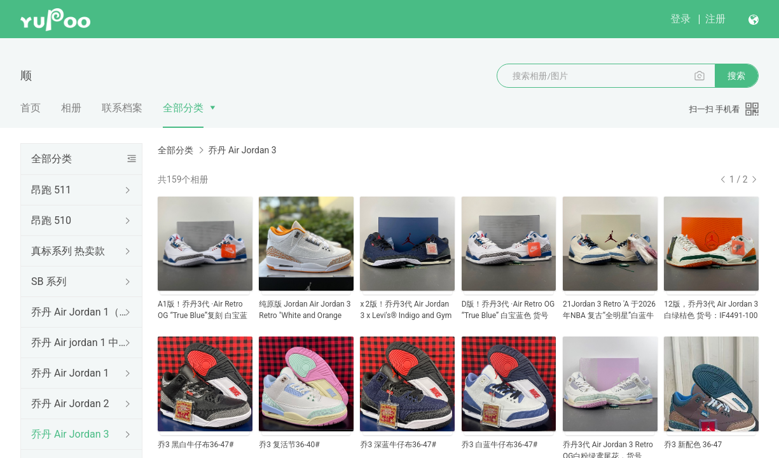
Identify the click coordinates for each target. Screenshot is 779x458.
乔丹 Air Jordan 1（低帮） (79, 312)
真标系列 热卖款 (68, 251)
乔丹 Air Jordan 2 (70, 404)
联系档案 (122, 108)
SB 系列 (48, 281)
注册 (715, 19)
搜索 (736, 76)
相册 (71, 108)
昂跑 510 (51, 220)
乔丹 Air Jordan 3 (70, 434)
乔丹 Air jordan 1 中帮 (79, 343)
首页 (30, 108)
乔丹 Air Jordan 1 (70, 373)
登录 (680, 19)
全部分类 (183, 108)
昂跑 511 (51, 190)
